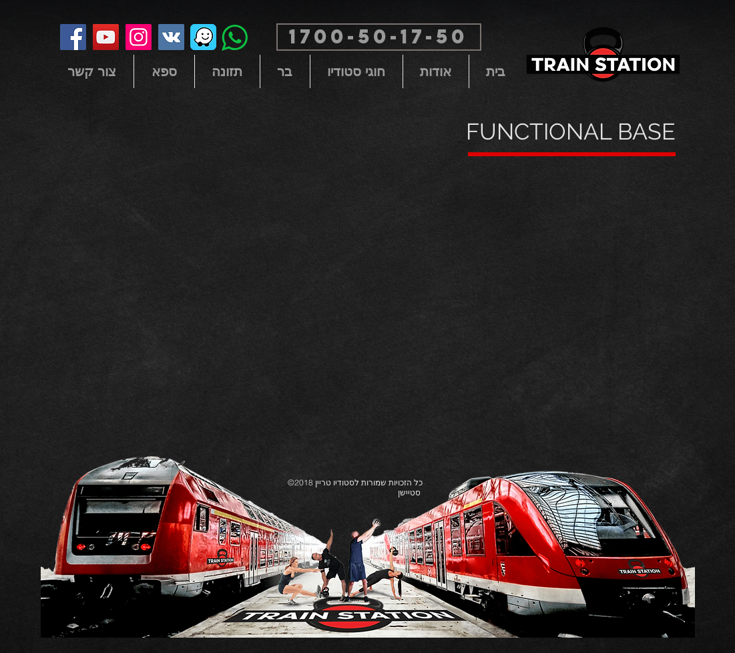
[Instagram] (139, 37)
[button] (378, 37)
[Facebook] (73, 37)
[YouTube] (106, 37)
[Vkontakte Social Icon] (171, 37)
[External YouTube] (368, 295)
